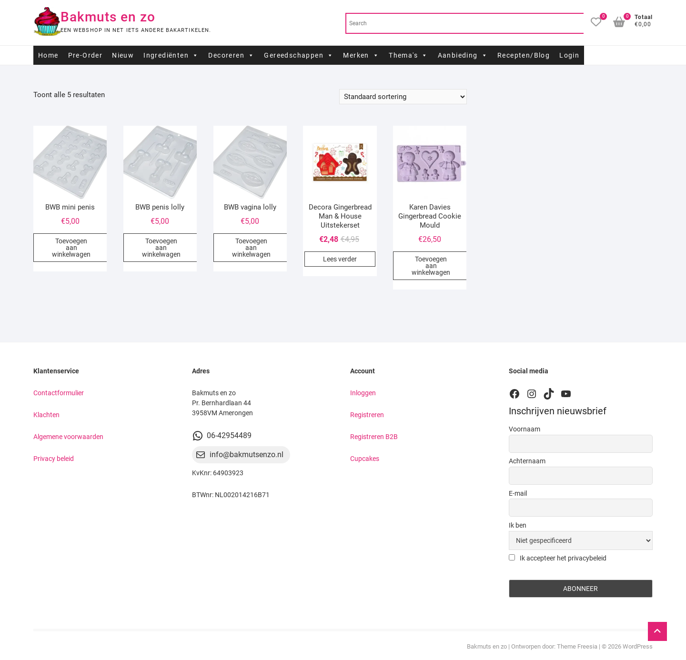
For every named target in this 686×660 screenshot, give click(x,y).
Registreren (367, 415)
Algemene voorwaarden (68, 436)
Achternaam (527, 461)
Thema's (408, 55)
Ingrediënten (171, 55)
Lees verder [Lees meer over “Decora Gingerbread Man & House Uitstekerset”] (340, 259)
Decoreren (231, 55)
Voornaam (524, 429)
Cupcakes (364, 458)
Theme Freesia (577, 646)
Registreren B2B (374, 436)
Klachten (46, 415)
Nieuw (123, 55)
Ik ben (517, 525)
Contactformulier (58, 393)
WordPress (638, 646)
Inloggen (363, 393)
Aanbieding (463, 55)
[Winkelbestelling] (403, 96)
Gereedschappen (298, 55)
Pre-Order (85, 55)
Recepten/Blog (523, 55)
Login (569, 55)
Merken (361, 55)
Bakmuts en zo (108, 17)
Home (48, 55)
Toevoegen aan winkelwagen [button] (71, 247)
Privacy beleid (53, 458)
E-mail (518, 493)
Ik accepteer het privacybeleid (557, 558)
